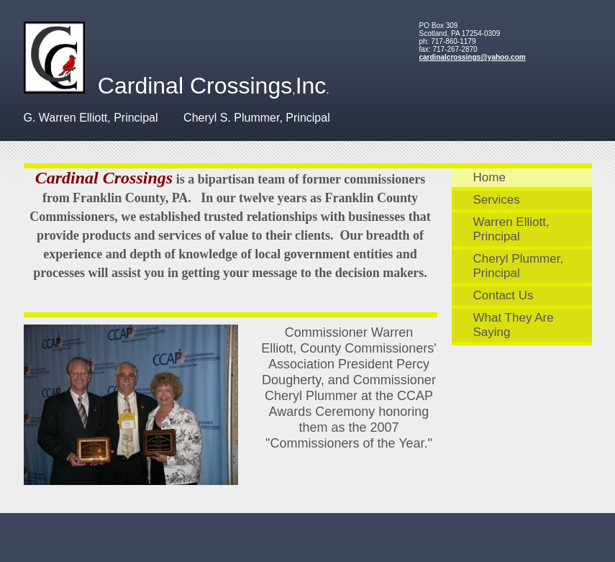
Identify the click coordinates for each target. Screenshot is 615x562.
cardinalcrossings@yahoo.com (472, 57)
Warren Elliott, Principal (511, 229)
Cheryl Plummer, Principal (518, 266)
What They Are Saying (513, 325)
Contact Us (503, 295)
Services (496, 200)
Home (489, 177)
